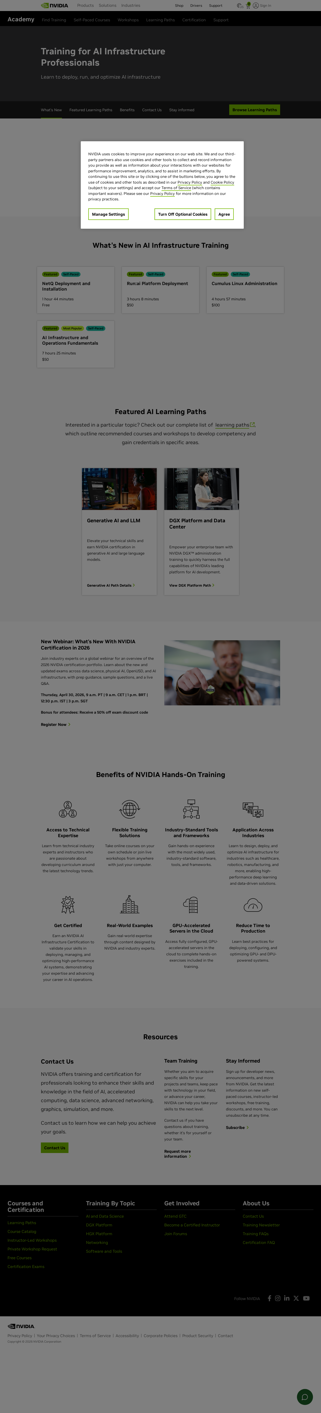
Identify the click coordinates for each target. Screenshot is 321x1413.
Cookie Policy (222, 182)
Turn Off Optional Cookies (182, 214)
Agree (224, 214)
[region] (162, 185)
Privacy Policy (190, 182)
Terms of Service (176, 187)
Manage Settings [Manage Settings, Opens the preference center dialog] (108, 214)
